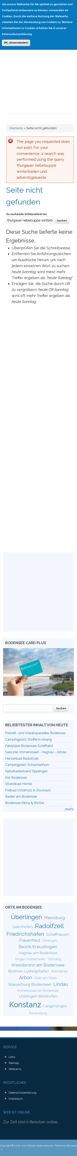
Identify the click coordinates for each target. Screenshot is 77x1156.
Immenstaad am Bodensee (38, 991)
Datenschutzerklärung (22, 1092)
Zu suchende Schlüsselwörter (26, 214)
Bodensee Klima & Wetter (24, 803)
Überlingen (26, 917)
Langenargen (55, 1006)
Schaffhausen (58, 934)
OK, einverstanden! (16, 42)
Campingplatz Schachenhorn (27, 765)
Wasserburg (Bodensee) (29, 984)
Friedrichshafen (25, 934)
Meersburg (54, 917)
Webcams (15, 1069)
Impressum (16, 1098)
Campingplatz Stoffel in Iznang (28, 739)
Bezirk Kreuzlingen (38, 946)
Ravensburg (38, 1013)
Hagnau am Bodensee (38, 953)
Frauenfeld (29, 940)
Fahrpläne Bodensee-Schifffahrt (29, 746)
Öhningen (49, 941)
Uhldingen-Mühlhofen (38, 996)
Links (12, 1057)
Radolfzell (49, 926)
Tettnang (54, 959)
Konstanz (25, 1004)
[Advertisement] (38, 73)
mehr (69, 809)
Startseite (16, 128)
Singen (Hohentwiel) (30, 959)
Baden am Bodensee (21, 796)
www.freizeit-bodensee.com (37, 1145)
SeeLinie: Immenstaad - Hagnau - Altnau (36, 752)
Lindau (60, 984)
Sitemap (14, 1063)
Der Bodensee (16, 778)
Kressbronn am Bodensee (38, 964)
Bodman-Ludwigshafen (28, 971)
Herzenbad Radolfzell (21, 759)
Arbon (25, 977)
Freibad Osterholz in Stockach (28, 790)
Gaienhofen (22, 927)
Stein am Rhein (45, 978)
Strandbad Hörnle (18, 784)
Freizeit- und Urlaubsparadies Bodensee (35, 733)
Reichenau (59, 971)
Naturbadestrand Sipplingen (26, 771)
